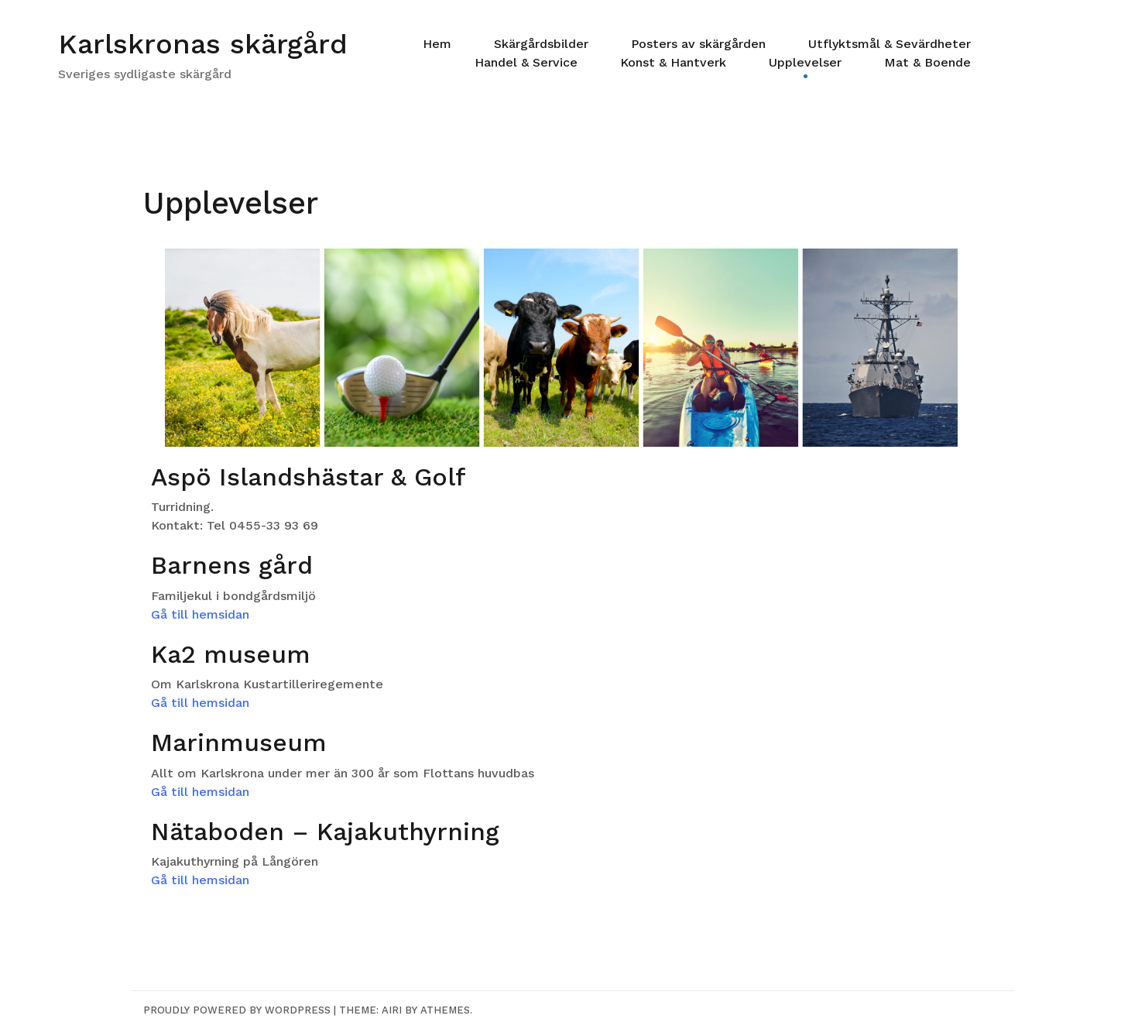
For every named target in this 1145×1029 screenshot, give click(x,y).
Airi (392, 1010)
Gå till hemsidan (200, 614)
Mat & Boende (927, 62)
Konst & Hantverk (673, 62)
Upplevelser (805, 62)
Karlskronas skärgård (203, 44)
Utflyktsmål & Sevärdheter (889, 43)
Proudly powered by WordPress (237, 1010)
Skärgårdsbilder (541, 43)
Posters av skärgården (698, 43)
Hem (437, 43)
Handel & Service (526, 62)
